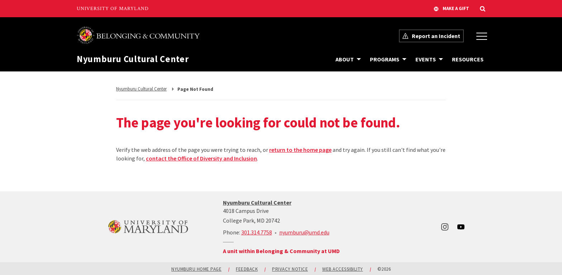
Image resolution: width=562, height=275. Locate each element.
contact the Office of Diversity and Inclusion (201, 158)
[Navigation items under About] (348, 59)
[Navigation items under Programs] (388, 59)
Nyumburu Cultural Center (133, 59)
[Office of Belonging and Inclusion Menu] (481, 36)
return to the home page (300, 149)
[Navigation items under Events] (429, 59)
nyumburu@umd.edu (304, 232)
